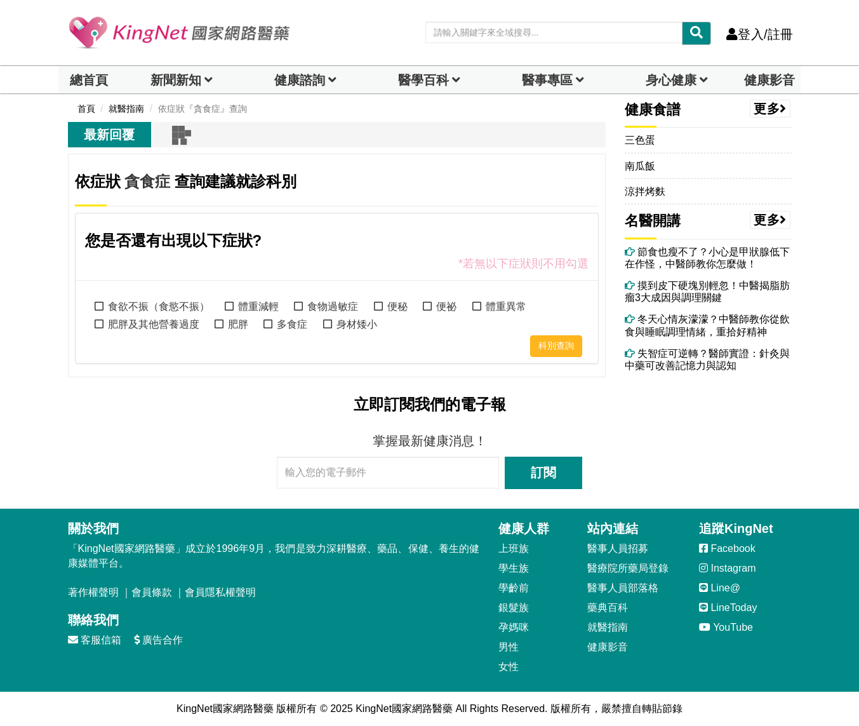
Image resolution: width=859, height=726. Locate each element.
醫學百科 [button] (423, 80)
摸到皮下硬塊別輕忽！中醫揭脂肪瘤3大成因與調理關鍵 (707, 291)
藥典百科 (607, 607)
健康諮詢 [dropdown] (299, 80)
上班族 (513, 548)
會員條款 (151, 592)
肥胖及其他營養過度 (153, 324)
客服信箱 (94, 640)
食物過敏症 (332, 306)
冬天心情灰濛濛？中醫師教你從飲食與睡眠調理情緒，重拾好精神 (707, 325)
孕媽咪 (513, 627)
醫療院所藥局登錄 (628, 568)
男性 (508, 647)
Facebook (727, 548)
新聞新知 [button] (175, 80)
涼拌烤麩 (645, 191)
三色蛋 (640, 140)
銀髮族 (513, 607)
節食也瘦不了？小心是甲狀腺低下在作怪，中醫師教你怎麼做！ (707, 257)
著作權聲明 (93, 592)
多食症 (292, 324)
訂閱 (543, 473)
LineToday (728, 607)
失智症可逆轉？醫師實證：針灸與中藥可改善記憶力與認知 (707, 359)
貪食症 (147, 181)
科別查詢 (556, 345)
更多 (770, 109)
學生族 (513, 568)
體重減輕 (258, 306)
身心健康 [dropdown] (671, 80)
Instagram (727, 568)
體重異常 (506, 306)
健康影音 (769, 80)
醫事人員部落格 (622, 587)
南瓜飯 (640, 166)
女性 (508, 666)
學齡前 (513, 587)
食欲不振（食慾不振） (159, 306)
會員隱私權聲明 (220, 592)
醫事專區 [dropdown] (547, 80)
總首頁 (89, 80)
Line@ (719, 587)
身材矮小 (356, 324)
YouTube (726, 627)
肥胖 (238, 324)
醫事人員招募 (617, 548)
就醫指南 (607, 627)
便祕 (446, 306)
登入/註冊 (759, 34)
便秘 (397, 306)
